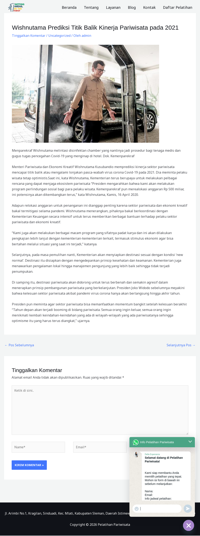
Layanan (113, 7)
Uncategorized (59, 35)
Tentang (91, 7)
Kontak (149, 7)
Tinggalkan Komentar (28, 35)
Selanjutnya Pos (181, 345)
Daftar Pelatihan (177, 7)
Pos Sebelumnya (19, 345)
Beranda (69, 7)
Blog (132, 7)
